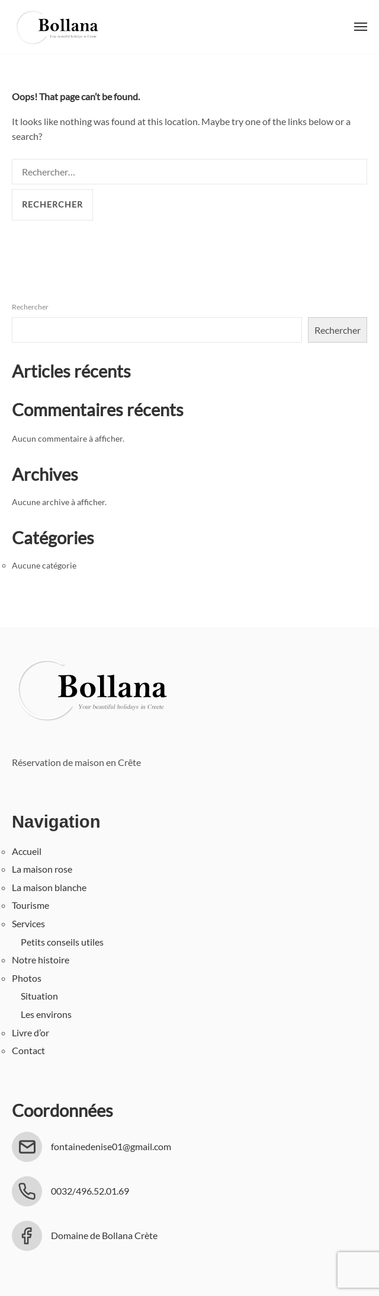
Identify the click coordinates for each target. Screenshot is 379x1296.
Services (28, 923)
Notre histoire (40, 959)
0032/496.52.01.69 (90, 1190)
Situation (39, 995)
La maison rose (42, 868)
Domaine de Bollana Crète (104, 1235)
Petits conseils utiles (62, 941)
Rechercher (30, 306)
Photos (26, 978)
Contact (28, 1050)
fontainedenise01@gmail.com (111, 1146)
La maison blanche (49, 887)
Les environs (46, 1014)
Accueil (26, 851)
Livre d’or (30, 1032)
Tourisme (30, 905)
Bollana (56, 26)
